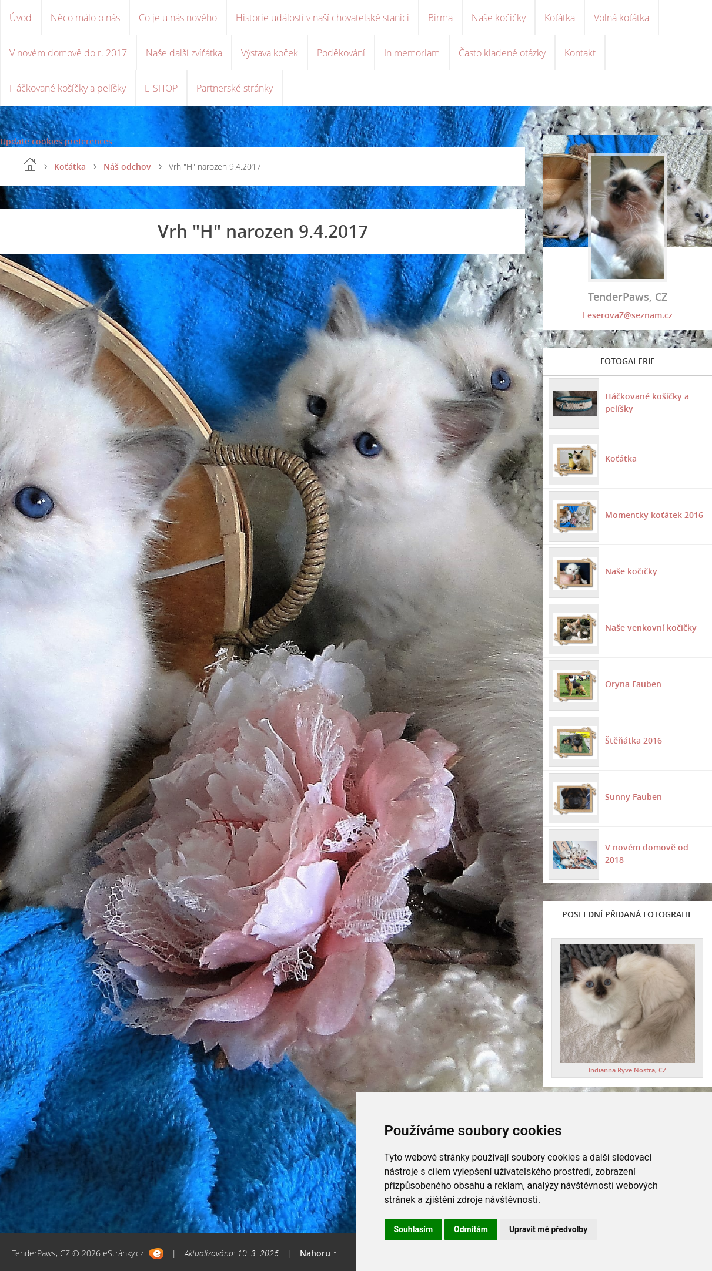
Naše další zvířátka (184, 52)
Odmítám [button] (471, 1229)
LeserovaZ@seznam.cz (628, 315)
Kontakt (580, 52)
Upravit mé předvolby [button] (548, 1229)
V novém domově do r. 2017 (68, 52)
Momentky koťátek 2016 (654, 514)
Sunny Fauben (633, 796)
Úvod (20, 17)
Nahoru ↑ (318, 1253)
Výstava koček (269, 52)
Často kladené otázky (502, 52)
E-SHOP (161, 88)
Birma (440, 17)
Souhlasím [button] (413, 1229)
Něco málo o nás (85, 17)
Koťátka (559, 17)
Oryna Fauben (633, 684)
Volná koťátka (621, 17)
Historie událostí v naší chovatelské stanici (322, 17)
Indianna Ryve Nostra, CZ (627, 1069)
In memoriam (412, 52)
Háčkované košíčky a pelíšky (67, 88)
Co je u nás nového (178, 17)
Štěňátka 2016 (633, 740)
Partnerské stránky (234, 88)
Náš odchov (127, 166)
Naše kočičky (499, 17)
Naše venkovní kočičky (651, 627)
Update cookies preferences (56, 141)
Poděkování (341, 52)
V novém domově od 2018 (646, 853)
